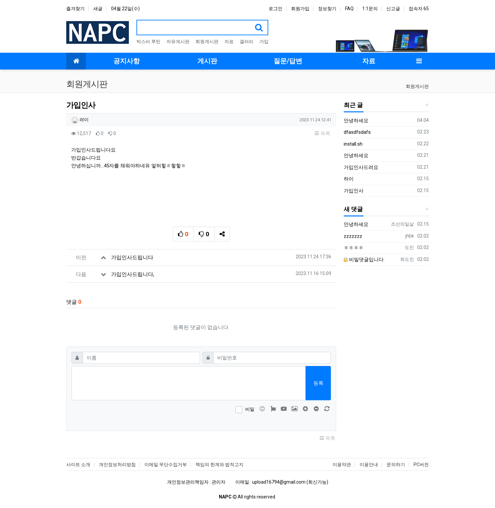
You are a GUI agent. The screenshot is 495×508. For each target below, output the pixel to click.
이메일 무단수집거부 (165, 464)
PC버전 (421, 464)
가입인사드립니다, (132, 274)
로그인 (275, 8)
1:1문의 (370, 8)
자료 (229, 41)
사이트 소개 (78, 464)
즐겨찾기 (75, 8)
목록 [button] (322, 133)
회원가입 (300, 8)
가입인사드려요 (361, 167)
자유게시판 (177, 41)
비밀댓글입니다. (364, 260)
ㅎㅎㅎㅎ (354, 248)
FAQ (349, 8)
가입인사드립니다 (132, 257)
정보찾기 (327, 8)
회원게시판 (206, 41)
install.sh (353, 144)
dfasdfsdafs (357, 132)
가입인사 (354, 191)
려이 (80, 119)
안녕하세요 (356, 121)
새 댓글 (353, 209)
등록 (318, 383)
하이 (349, 179)
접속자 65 (419, 8)
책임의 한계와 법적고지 (219, 464)
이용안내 (369, 464)
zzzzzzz (353, 236)
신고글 (393, 8)
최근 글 (353, 104)
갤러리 (246, 41)
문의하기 (396, 464)
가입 (264, 41)
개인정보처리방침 (117, 464)
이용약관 (342, 464)
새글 (97, 8)
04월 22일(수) (125, 8)
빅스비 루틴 (148, 41)
